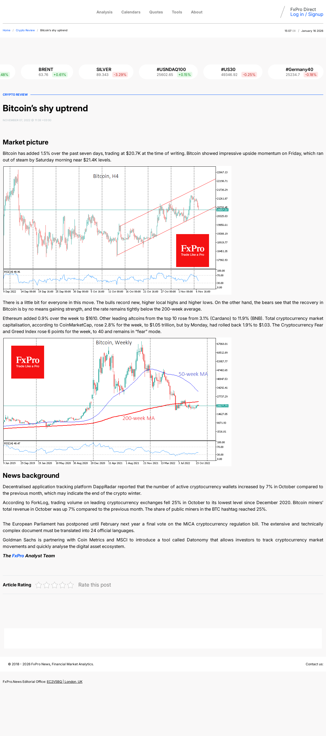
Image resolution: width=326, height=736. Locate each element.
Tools (177, 12)
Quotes (156, 12)
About (196, 12)
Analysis (104, 12)
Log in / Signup (306, 14)
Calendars (131, 12)
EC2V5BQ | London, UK (64, 682)
